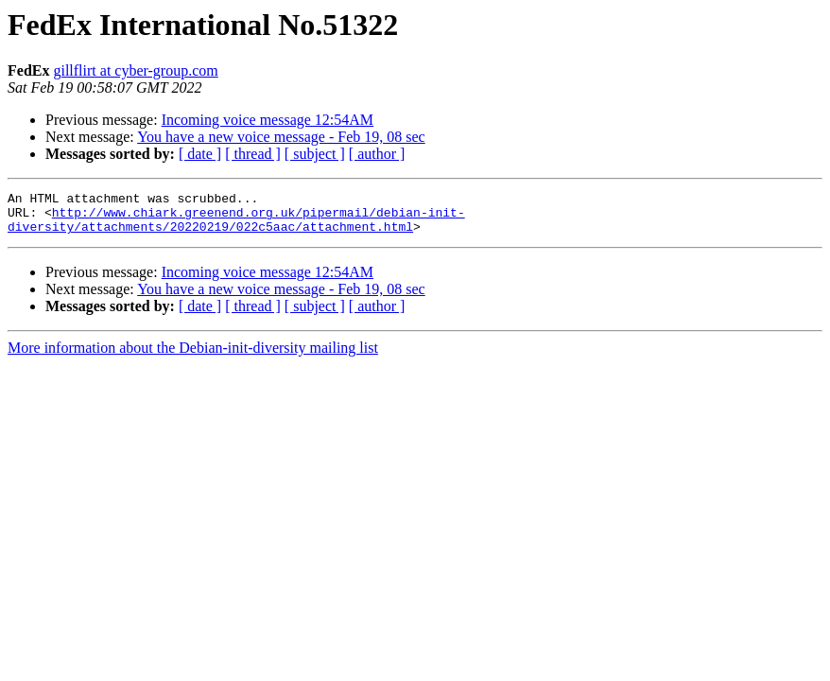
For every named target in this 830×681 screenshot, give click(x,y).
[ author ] (377, 154)
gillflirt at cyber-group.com (135, 70)
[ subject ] (315, 154)
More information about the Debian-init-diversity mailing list (193, 356)
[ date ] (200, 154)
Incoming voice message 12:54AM (267, 120)
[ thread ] (253, 154)
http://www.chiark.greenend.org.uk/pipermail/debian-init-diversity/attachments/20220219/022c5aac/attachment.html (236, 226)
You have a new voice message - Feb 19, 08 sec (281, 137)
